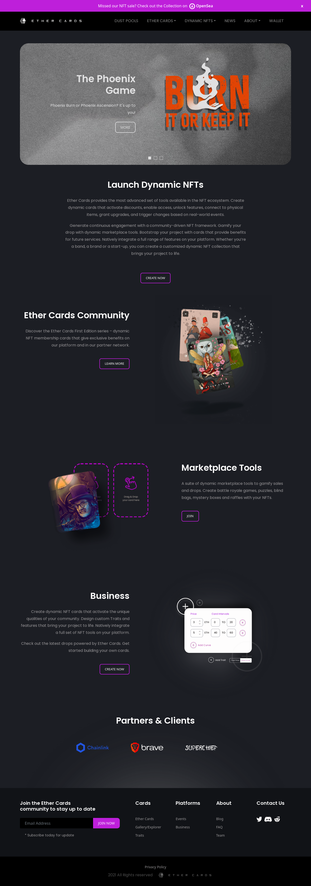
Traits (139, 835)
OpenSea (201, 6)
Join (190, 516)
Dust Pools (126, 21)
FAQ (219, 827)
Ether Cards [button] (160, 21)
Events (181, 818)
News (230, 21)
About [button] (251, 21)
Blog (220, 818)
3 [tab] (161, 157)
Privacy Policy (155, 867)
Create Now (155, 278)
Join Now (106, 823)
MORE (125, 127)
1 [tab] (149, 157)
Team (220, 835)
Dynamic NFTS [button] (199, 21)
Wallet (276, 21)
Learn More (114, 363)
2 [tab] (155, 157)
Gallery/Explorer (148, 827)
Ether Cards (144, 818)
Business (183, 827)
